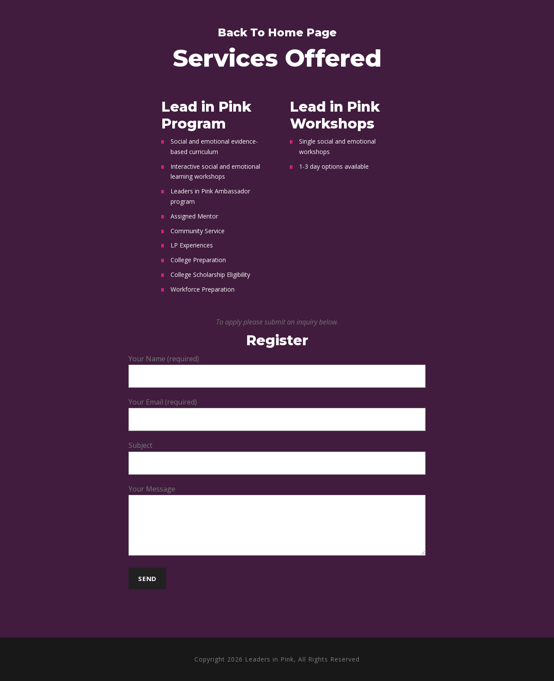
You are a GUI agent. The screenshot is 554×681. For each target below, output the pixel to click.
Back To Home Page (277, 32)
